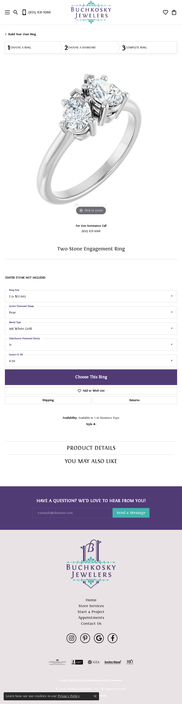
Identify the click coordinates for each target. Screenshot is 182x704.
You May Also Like (91, 461)
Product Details (91, 448)
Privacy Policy (67, 680)
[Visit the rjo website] (130, 662)
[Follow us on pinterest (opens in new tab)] (85, 638)
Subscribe (131, 513)
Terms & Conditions (85, 680)
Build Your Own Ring (22, 34)
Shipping (48, 400)
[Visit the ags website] (57, 662)
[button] (16, 12)
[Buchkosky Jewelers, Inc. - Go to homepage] (91, 564)
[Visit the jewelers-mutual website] (112, 662)
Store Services (91, 606)
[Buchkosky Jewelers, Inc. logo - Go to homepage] (91, 12)
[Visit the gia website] (94, 662)
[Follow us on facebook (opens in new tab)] (112, 638)
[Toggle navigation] (6, 12)
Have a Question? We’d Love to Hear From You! (91, 500)
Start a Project (91, 612)
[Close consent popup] (95, 696)
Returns (134, 400)
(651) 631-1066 (91, 231)
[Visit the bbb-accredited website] (77, 662)
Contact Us (91, 623)
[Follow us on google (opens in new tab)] (99, 638)
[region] (91, 142)
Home (91, 600)
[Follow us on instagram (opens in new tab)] (71, 638)
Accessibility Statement (109, 680)
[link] (36, 12)
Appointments (91, 617)
